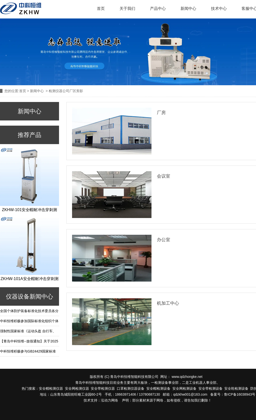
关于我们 (127, 8)
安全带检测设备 (210, 388)
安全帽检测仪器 (51, 388)
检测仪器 (82, 388)
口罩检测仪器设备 (129, 388)
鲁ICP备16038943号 (240, 394)
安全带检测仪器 (103, 388)
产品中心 (158, 8)
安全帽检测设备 (158, 388)
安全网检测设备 (184, 388)
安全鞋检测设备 (236, 388)
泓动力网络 (109, 400)
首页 (101, 8)
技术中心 (219, 8)
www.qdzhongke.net (187, 377)
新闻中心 (188, 8)
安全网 (70, 388)
